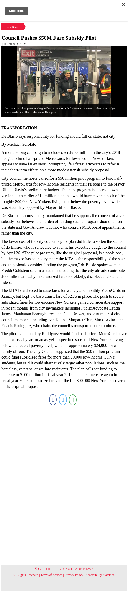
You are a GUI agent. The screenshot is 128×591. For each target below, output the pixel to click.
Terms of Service (51, 575)
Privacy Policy (73, 575)
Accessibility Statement (100, 575)
